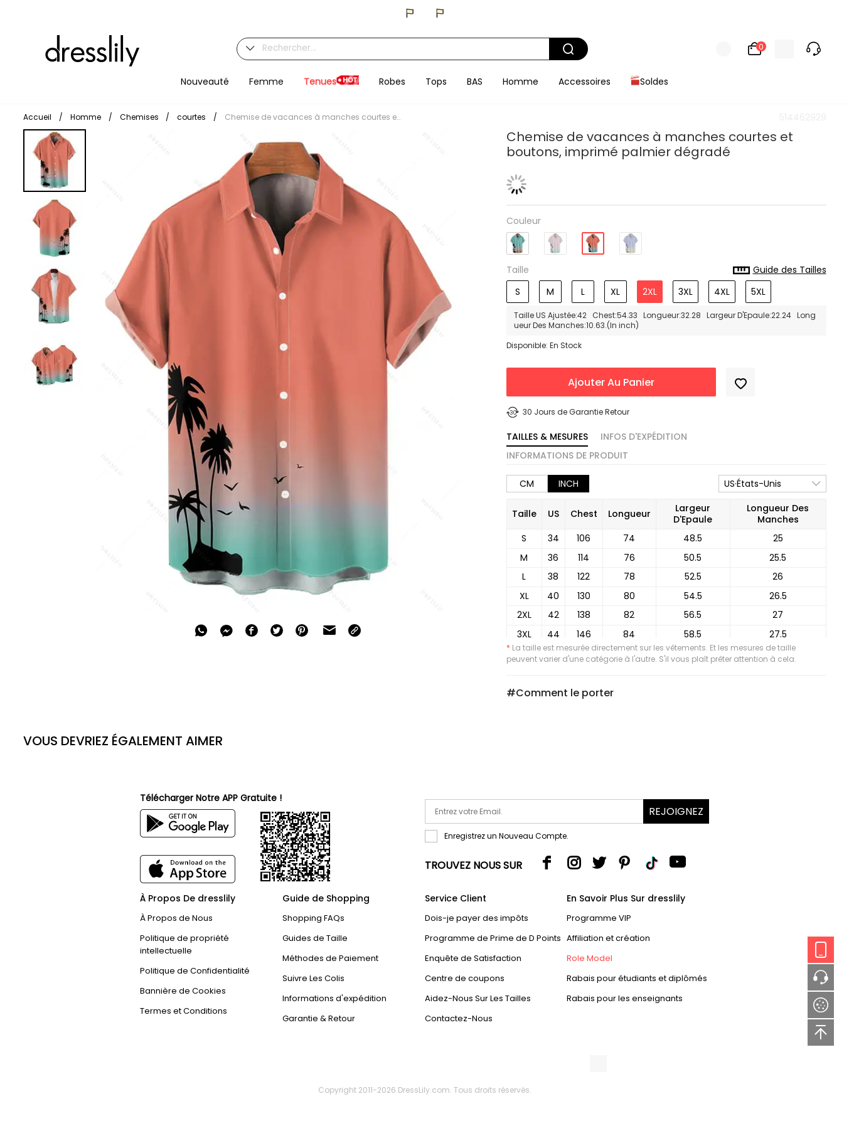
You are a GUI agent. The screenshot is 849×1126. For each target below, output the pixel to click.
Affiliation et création (608, 938)
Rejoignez (676, 811)
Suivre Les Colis (313, 978)
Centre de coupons (465, 978)
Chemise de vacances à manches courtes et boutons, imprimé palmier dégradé (312, 117)
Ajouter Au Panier (611, 382)
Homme (85, 117)
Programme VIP (599, 918)
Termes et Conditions (183, 1011)
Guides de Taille (315, 938)
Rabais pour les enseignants (625, 998)
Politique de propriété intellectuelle (184, 944)
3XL (685, 291)
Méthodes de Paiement (330, 958)
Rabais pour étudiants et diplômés (637, 978)
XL (615, 291)
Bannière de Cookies (183, 991)
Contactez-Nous (459, 1018)
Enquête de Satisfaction (473, 958)
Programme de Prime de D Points (493, 938)
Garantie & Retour (318, 1018)
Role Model (589, 958)
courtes (191, 117)
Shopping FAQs (313, 918)
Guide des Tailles (779, 270)
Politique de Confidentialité (195, 971)
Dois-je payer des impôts (476, 918)
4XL (722, 291)
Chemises (140, 117)
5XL (758, 291)
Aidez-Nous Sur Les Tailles (478, 998)
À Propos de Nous (176, 918)
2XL (650, 291)
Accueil (37, 117)
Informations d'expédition (334, 998)
